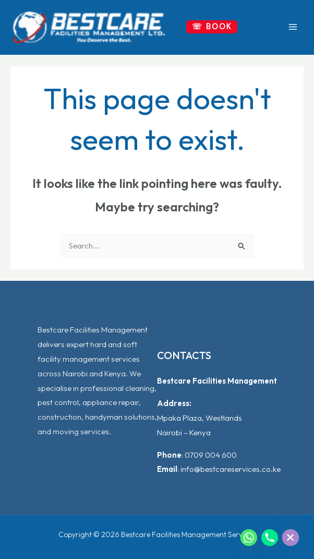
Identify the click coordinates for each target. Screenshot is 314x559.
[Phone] (269, 537)
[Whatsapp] (248, 537)
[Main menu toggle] (293, 27)
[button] (211, 26)
